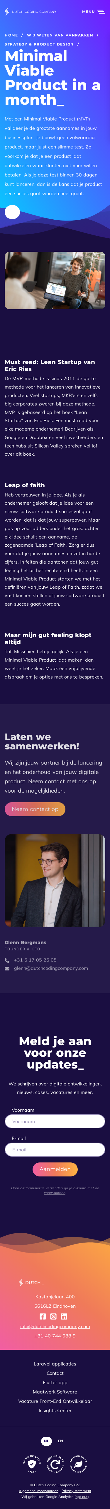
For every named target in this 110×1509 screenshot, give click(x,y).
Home (11, 35)
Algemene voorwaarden (38, 1491)
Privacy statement (76, 1491)
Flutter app (55, 1382)
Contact (55, 1373)
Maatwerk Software (55, 1392)
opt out (82, 1496)
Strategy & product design (39, 44)
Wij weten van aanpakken (60, 35)
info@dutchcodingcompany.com (55, 1326)
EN (60, 1441)
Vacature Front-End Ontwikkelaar (55, 1401)
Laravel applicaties (55, 1364)
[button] (90, 11)
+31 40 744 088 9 (55, 1336)
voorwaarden (54, 1192)
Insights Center (55, 1410)
